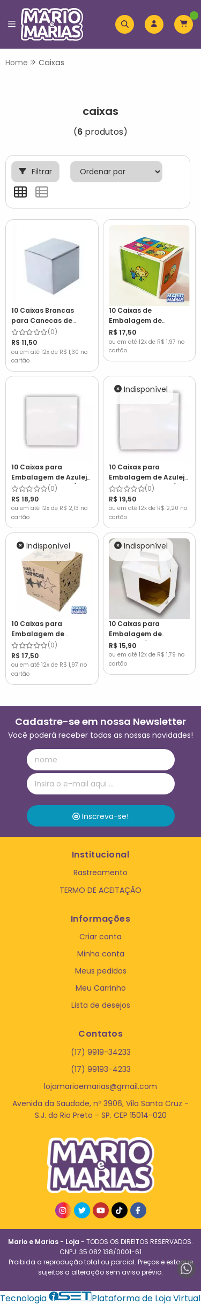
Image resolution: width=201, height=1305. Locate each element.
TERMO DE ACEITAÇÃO (100, 890)
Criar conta (100, 936)
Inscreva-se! (100, 816)
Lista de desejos (100, 1005)
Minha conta (100, 953)
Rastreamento (100, 872)
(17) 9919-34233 (101, 1052)
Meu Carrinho (101, 988)
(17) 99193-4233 (101, 1069)
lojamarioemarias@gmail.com (100, 1086)
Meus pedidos (100, 971)
